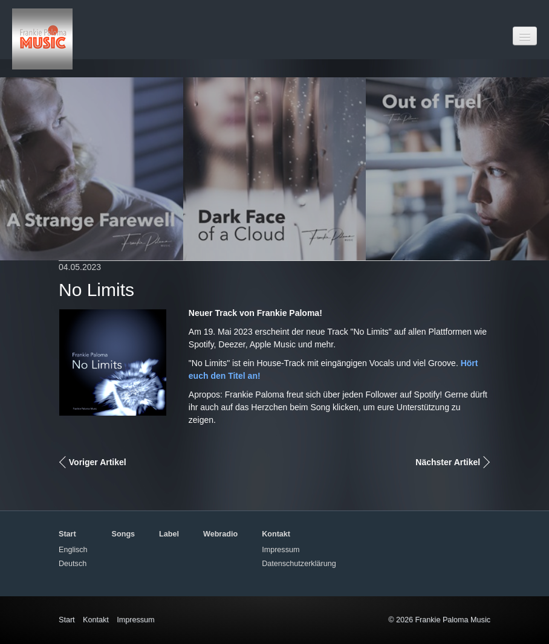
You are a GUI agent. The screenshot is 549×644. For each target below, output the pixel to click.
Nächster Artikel (447, 462)
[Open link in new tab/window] (91, 168)
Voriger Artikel (97, 462)
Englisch (73, 550)
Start (67, 620)
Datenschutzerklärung (299, 563)
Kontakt (96, 620)
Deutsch (72, 563)
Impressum (280, 550)
